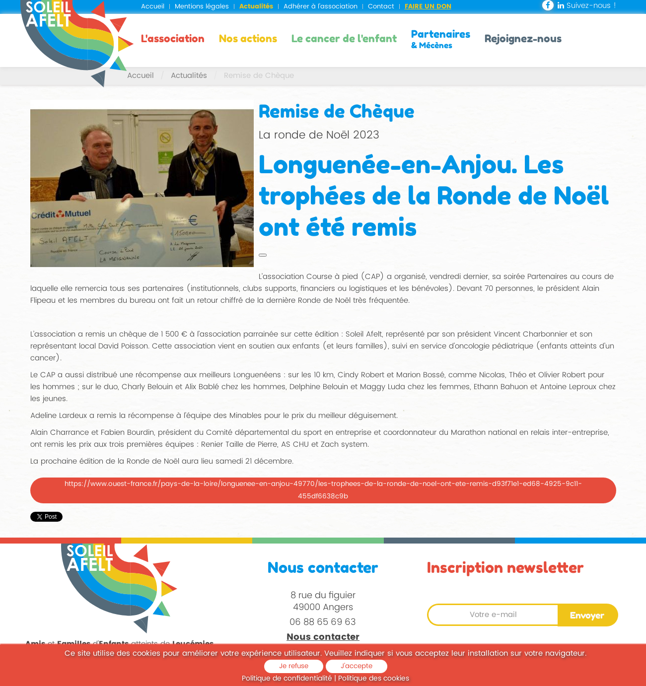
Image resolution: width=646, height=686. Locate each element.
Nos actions (248, 38)
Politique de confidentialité (287, 678)
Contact (381, 6)
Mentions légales (202, 6)
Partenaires (440, 39)
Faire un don (428, 6)
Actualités (256, 6)
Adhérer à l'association (321, 6)
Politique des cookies (373, 678)
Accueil (152, 6)
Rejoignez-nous (523, 38)
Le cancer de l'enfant (344, 38)
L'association (173, 38)
